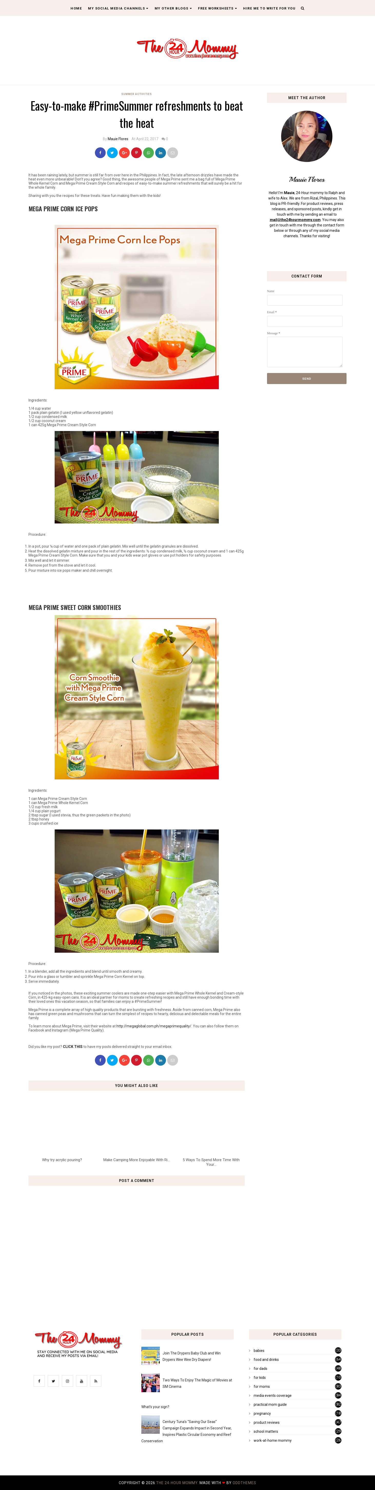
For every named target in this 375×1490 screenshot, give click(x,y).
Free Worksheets (217, 8)
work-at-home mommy (273, 1440)
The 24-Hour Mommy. (178, 1483)
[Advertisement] (137, 588)
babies (259, 1351)
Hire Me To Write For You (269, 8)
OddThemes (244, 1483)
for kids (260, 1378)
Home (76, 8)
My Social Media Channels (118, 8)
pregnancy (262, 1413)
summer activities (136, 94)
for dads (260, 1369)
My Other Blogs (173, 8)
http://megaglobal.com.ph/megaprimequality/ (153, 1026)
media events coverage (273, 1395)
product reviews (267, 1422)
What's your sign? (155, 1407)
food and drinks (266, 1360)
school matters (266, 1431)
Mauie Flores (118, 139)
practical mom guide (270, 1404)
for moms (262, 1386)
